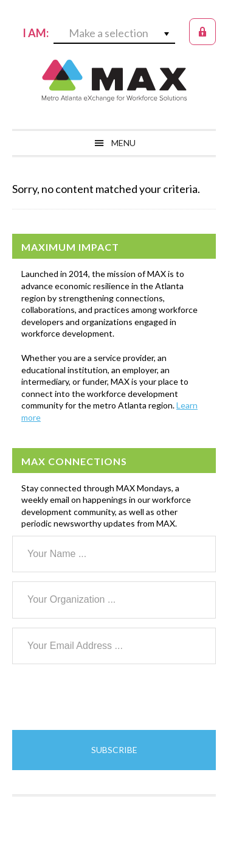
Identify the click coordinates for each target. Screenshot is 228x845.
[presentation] (104, 697)
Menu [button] (123, 143)
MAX (114, 80)
